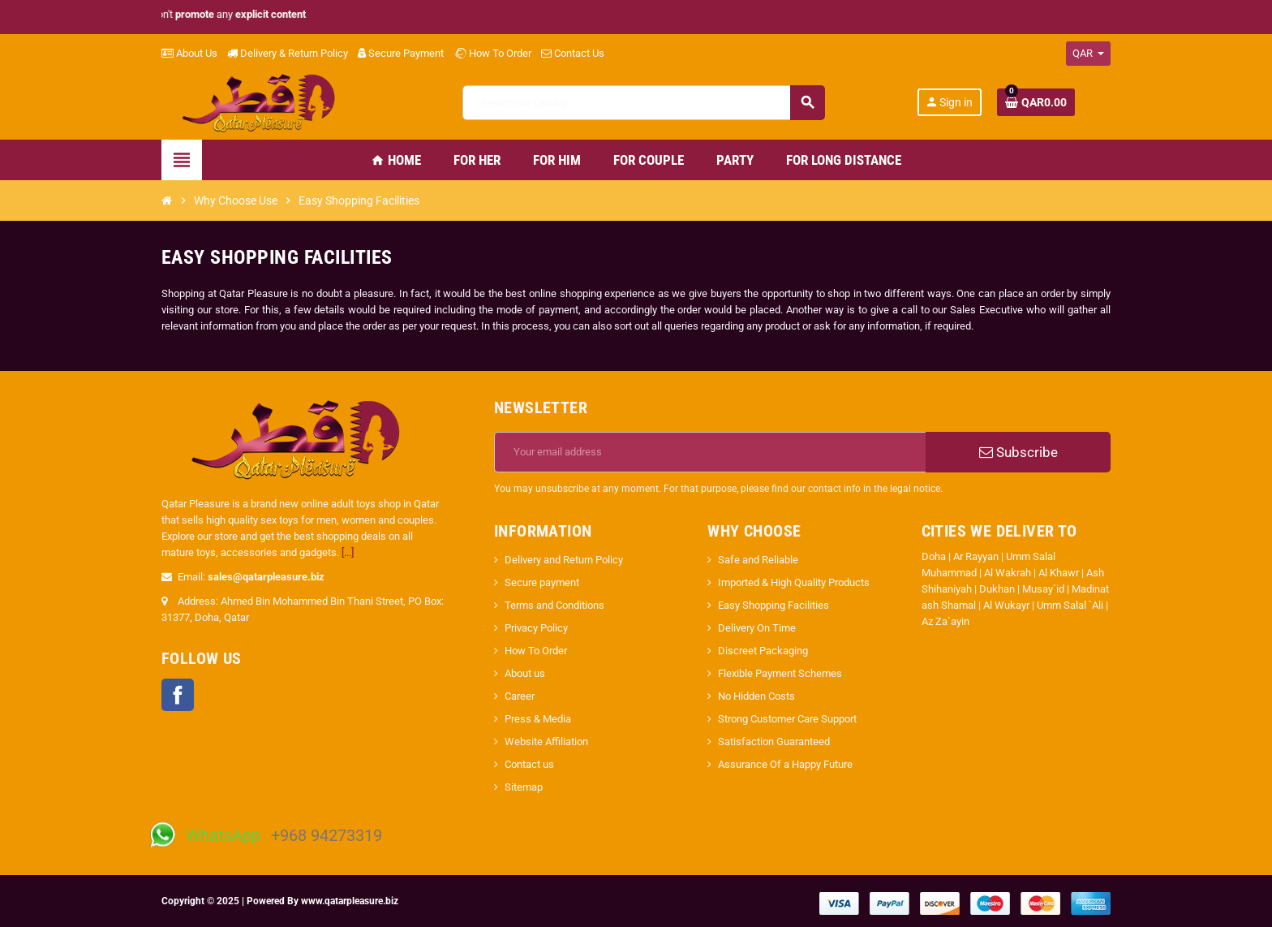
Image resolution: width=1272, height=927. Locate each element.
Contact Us (572, 53)
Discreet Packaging (763, 651)
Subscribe (1018, 452)
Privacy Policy (536, 628)
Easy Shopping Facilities (773, 605)
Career (520, 696)
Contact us (529, 764)
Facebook (177, 695)
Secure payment (542, 582)
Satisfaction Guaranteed (774, 741)
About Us (189, 53)
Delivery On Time (757, 628)
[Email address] (710, 452)
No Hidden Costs (756, 696)
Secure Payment (401, 53)
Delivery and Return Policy (564, 560)
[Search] (643, 102)
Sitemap (524, 787)
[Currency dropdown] (1088, 53)
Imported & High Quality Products (794, 582)
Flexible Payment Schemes (780, 673)
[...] (348, 552)
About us (525, 673)
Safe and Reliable (758, 560)
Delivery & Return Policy (287, 53)
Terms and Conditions (554, 605)
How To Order (492, 53)
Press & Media (538, 719)
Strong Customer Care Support (787, 719)
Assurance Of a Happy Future (785, 764)
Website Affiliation (546, 741)
